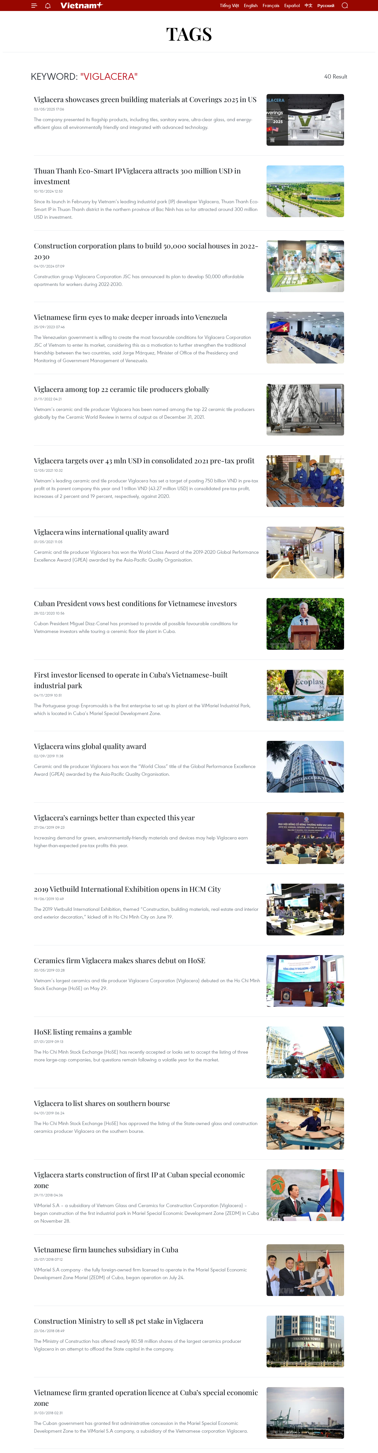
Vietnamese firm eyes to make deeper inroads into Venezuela (130, 317)
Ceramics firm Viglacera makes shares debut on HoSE (119, 960)
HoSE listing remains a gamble (83, 1032)
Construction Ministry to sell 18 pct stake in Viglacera (118, 1321)
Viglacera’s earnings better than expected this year (114, 817)
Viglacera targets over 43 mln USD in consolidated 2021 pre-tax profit (144, 460)
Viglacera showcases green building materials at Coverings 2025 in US (145, 99)
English (251, 5)
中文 (308, 5)
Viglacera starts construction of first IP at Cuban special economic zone (139, 1180)
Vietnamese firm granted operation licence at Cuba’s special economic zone (146, 1397)
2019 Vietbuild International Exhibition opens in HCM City (127, 889)
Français (271, 5)
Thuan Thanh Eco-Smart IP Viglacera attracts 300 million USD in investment (137, 176)
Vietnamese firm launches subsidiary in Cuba (106, 1249)
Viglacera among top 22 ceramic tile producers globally (121, 389)
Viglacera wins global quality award (90, 746)
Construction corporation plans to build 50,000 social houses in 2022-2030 (146, 251)
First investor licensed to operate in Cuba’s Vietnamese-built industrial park (131, 680)
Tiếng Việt (229, 5)
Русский (325, 5)
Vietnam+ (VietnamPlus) (82, 5)
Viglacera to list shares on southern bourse (102, 1103)
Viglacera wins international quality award (101, 532)
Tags (189, 33)
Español (292, 5)
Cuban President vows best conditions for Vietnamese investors (135, 603)
